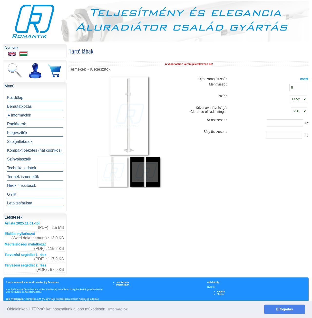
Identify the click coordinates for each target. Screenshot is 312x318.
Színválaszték (19, 159)
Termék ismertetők (23, 177)
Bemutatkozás (19, 106)
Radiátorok (16, 124)
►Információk (19, 115)
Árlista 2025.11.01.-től (22, 223)
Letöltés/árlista (19, 203)
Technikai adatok (21, 168)
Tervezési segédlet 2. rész (25, 265)
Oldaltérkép (213, 282)
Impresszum (122, 285)
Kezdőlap (15, 97)
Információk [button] (117, 309)
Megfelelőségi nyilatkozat (25, 244)
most (304, 79)
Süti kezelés (122, 282)
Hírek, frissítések (21, 185)
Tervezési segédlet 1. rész (25, 255)
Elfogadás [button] (284, 309)
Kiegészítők (17, 133)
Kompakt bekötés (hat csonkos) (34, 150)
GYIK (11, 194)
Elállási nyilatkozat (20, 234)
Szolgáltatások (19, 141)
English (221, 291)
